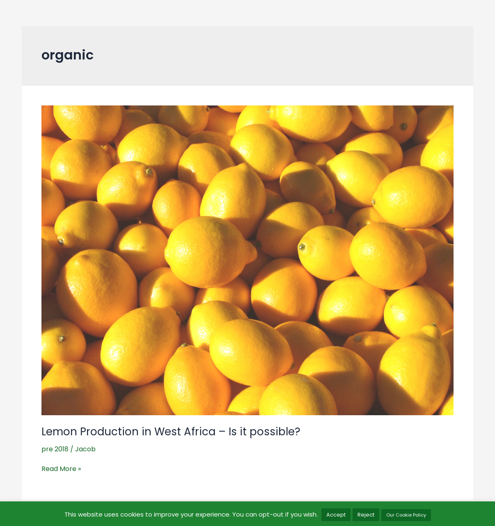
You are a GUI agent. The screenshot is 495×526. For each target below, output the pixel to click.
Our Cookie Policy (406, 515)
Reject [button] (366, 515)
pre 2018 (55, 449)
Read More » (61, 469)
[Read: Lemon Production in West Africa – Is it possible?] (247, 260)
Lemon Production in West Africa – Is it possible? (170, 431)
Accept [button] (336, 515)
